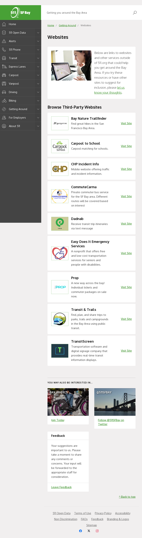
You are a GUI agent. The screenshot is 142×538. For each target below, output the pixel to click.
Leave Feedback (61, 487)
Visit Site (126, 123)
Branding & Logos (118, 519)
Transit (9, 58)
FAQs (84, 519)
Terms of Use (82, 513)
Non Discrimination (65, 519)
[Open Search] (135, 12)
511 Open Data (13, 32)
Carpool (9, 75)
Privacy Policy (103, 513)
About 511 (10, 126)
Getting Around (14, 109)
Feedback (97, 519)
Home (8, 24)
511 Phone (11, 49)
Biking (8, 100)
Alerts (8, 41)
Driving (9, 92)
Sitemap (91, 525)
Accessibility (122, 513)
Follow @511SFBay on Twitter (111, 422)
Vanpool (10, 83)
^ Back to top (127, 496)
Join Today (57, 420)
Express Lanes (13, 66)
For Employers (13, 117)
